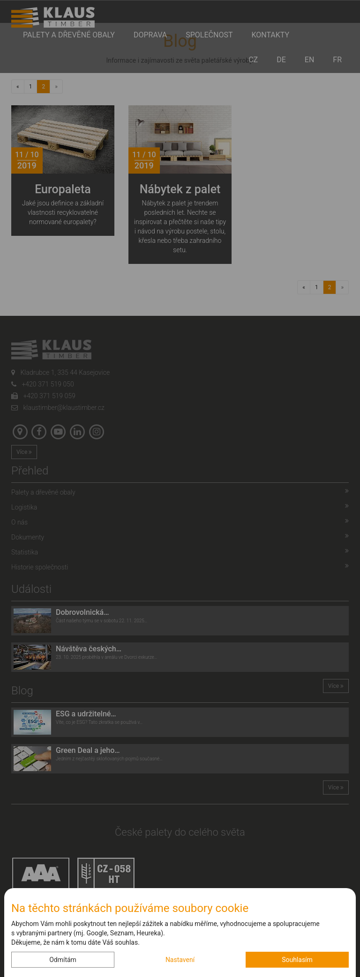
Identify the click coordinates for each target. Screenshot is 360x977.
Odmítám (62, 959)
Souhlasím (297, 959)
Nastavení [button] (180, 959)
